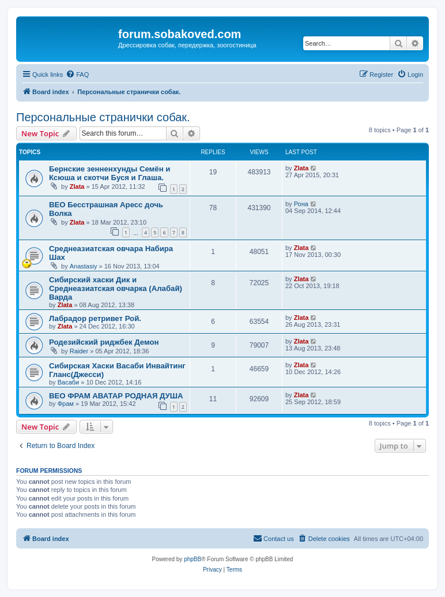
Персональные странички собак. (103, 117)
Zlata (77, 186)
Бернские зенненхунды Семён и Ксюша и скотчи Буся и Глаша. (109, 173)
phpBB (192, 559)
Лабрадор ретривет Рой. (95, 318)
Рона (301, 203)
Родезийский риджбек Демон (104, 342)
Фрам (66, 403)
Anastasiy (83, 266)
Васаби (69, 382)
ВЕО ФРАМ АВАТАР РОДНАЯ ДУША (116, 395)
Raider (79, 351)
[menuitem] (77, 74)
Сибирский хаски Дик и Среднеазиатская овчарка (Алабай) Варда (115, 288)
